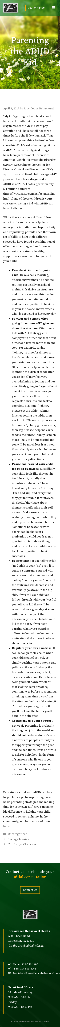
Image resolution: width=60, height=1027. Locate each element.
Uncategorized (17, 834)
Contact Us (30, 890)
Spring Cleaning (18, 839)
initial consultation (29, 877)
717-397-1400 (36, 7)
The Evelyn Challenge (22, 844)
